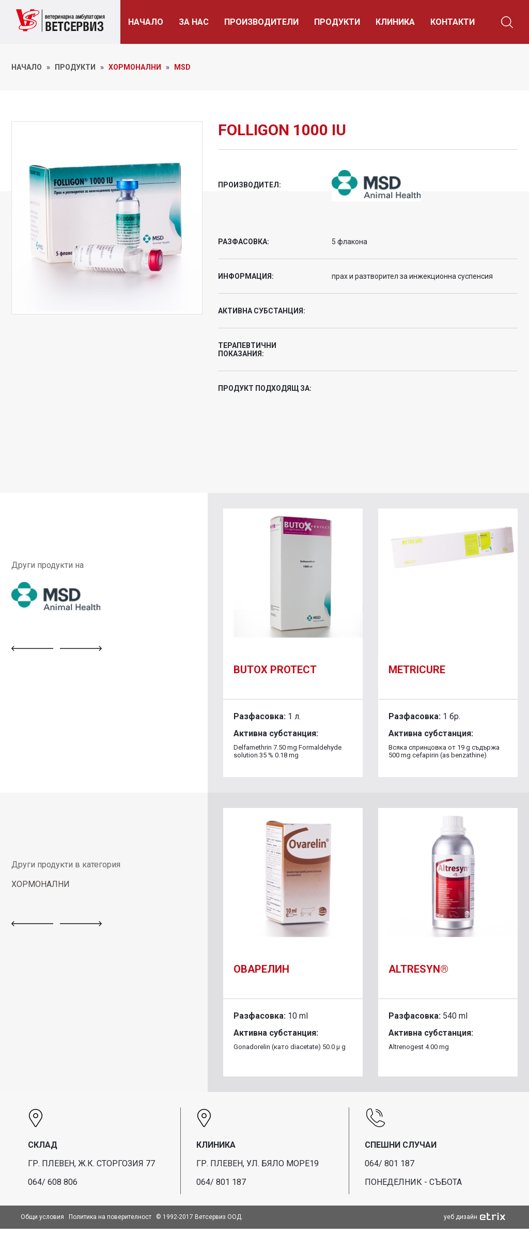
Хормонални (134, 67)
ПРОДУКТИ (337, 22)
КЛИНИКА (395, 22)
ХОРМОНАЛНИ (40, 884)
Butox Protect (275, 669)
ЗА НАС (194, 22)
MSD (182, 67)
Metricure (416, 669)
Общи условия (42, 1217)
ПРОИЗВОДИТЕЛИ (261, 22)
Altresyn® (418, 969)
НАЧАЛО (145, 22)
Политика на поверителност (110, 1217)
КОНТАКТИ (452, 22)
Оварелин (261, 969)
